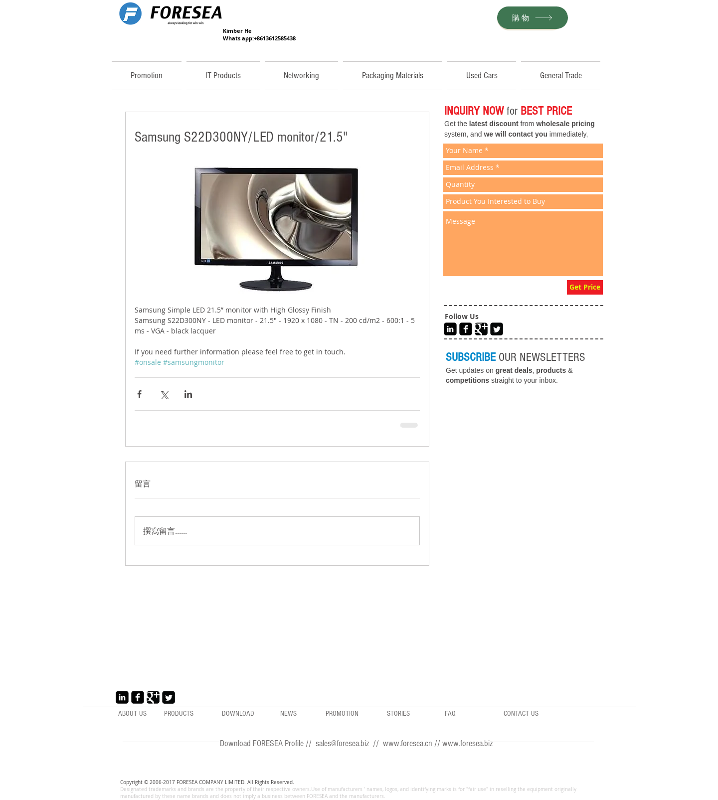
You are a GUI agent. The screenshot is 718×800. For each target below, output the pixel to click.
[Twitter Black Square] (496, 328)
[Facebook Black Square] (465, 328)
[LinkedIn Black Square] (450, 328)
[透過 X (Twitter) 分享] (164, 394)
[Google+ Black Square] (481, 328)
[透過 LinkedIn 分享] (188, 394)
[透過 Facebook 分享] (139, 394)
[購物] (532, 17)
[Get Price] (585, 287)
